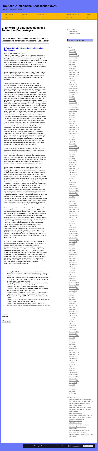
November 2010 (74, 377)
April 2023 (72, 99)
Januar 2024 (73, 86)
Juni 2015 (72, 270)
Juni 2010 (72, 387)
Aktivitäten (25, 14)
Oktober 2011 (73, 356)
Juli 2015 (72, 268)
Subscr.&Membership (73, 18)
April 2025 (72, 64)
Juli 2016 (72, 244)
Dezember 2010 (74, 374)
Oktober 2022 (73, 107)
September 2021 (74, 133)
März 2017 (72, 227)
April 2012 (72, 344)
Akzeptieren (87, 446)
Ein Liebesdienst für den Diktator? (79, 430)
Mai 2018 (72, 199)
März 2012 (72, 346)
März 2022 (72, 121)
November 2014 (74, 285)
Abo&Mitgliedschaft (73, 14)
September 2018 (74, 195)
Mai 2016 (72, 248)
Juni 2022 (72, 115)
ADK (57, 14)
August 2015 (73, 266)
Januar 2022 (73, 125)
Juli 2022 (72, 113)
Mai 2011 (72, 364)
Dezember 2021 (74, 127)
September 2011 (74, 358)
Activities (25, 18)
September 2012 (74, 336)
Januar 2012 (73, 350)
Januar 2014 (73, 305)
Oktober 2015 (73, 262)
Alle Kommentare (74, 33)
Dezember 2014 (74, 283)
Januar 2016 (73, 256)
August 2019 (73, 174)
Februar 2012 (73, 348)
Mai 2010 (72, 389)
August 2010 (73, 383)
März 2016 (72, 252)
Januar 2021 (73, 146)
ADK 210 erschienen (75, 405)
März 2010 (72, 393)
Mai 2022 (72, 117)
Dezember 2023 (74, 88)
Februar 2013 (73, 327)
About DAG (9, 18)
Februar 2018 (73, 205)
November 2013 (74, 309)
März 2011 (72, 368)
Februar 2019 (73, 184)
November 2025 (74, 56)
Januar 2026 (73, 54)
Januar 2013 (73, 330)
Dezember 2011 (74, 352)
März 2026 (72, 52)
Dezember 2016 (74, 233)
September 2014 (74, 289)
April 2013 (72, 323)
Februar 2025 (73, 68)
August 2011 (73, 360)
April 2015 (72, 274)
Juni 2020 (72, 156)
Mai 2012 (72, 342)
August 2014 (73, 291)
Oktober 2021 (73, 131)
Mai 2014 (72, 297)
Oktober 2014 (73, 287)
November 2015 (74, 260)
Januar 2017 (73, 231)
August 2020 (73, 152)
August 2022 (73, 111)
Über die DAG (9, 14)
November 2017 (74, 211)
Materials (41, 18)
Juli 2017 (72, 219)
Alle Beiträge (73, 31)
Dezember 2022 (74, 105)
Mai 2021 (72, 139)
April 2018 (72, 201)
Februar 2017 (73, 229)
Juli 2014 (72, 293)
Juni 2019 (72, 176)
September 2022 (74, 109)
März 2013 (72, 325)
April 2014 (72, 299)
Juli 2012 (72, 338)
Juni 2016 (72, 246)
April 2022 (72, 119)
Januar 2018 (73, 207)
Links (89, 14)
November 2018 (74, 191)
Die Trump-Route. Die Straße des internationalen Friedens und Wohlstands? (79, 426)
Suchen (70, 38)
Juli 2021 (72, 135)
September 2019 (74, 172)
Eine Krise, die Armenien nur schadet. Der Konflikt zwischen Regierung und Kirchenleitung (80, 409)
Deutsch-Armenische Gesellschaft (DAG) (30, 5)
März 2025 (72, 66)
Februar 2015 (73, 278)
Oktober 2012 (73, 334)
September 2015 (74, 264)
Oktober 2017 (73, 213)
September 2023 (74, 92)
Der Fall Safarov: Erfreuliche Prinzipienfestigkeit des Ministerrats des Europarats (81, 434)
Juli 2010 (72, 385)
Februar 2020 (73, 162)
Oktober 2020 (73, 150)
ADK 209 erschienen (75, 413)
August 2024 (73, 78)
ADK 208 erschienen (75, 423)
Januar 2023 (73, 103)
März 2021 (72, 144)
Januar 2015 (73, 280)
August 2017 (73, 217)
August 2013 (73, 315)
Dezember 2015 (74, 258)
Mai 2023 (72, 97)
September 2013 (74, 313)
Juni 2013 (72, 319)
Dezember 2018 (74, 189)
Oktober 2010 (73, 379)
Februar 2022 (73, 123)
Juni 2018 (72, 197)
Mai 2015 (72, 272)
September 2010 (74, 381)
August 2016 (73, 242)
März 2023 (72, 101)
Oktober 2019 (73, 170)
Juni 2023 (72, 95)
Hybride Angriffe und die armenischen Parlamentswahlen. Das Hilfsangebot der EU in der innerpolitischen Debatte (81, 401)
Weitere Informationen (74, 446)
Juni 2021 (72, 137)
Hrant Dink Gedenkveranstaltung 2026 (80, 415)
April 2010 (72, 391)
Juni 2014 (72, 295)
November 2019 (74, 168)
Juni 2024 (72, 80)
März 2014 (72, 301)
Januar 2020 (73, 164)
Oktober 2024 (73, 76)
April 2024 (72, 82)
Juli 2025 (72, 62)
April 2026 (72, 50)
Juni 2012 (72, 340)
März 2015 (72, 276)
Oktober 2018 (73, 193)
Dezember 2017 (74, 209)
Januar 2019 (73, 186)
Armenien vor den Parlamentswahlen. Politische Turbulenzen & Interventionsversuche (80, 419)
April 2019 (72, 180)
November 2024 (74, 74)
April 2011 (72, 366)
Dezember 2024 (74, 72)
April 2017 (72, 225)
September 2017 (74, 215)
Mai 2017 (72, 223)
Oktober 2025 (73, 58)
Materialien (40, 14)
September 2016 (74, 240)
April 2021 (72, 142)
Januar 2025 (73, 70)
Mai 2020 (72, 158)
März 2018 (72, 203)
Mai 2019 (72, 178)
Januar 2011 (73, 372)
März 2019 (72, 182)
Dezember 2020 (74, 148)
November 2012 (74, 332)
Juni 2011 (72, 362)
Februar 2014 (73, 303)
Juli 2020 (72, 154)
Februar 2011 (73, 370)
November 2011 (74, 354)
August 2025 (73, 60)
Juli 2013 (72, 317)
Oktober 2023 (73, 90)
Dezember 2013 (74, 307)
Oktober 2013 (73, 311)
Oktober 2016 (73, 238)
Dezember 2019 (74, 166)
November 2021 (74, 129)
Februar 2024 (73, 84)
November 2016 (74, 236)
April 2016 (72, 250)
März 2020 (72, 160)
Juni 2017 (72, 221)
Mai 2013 (72, 321)
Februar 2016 (73, 254)
